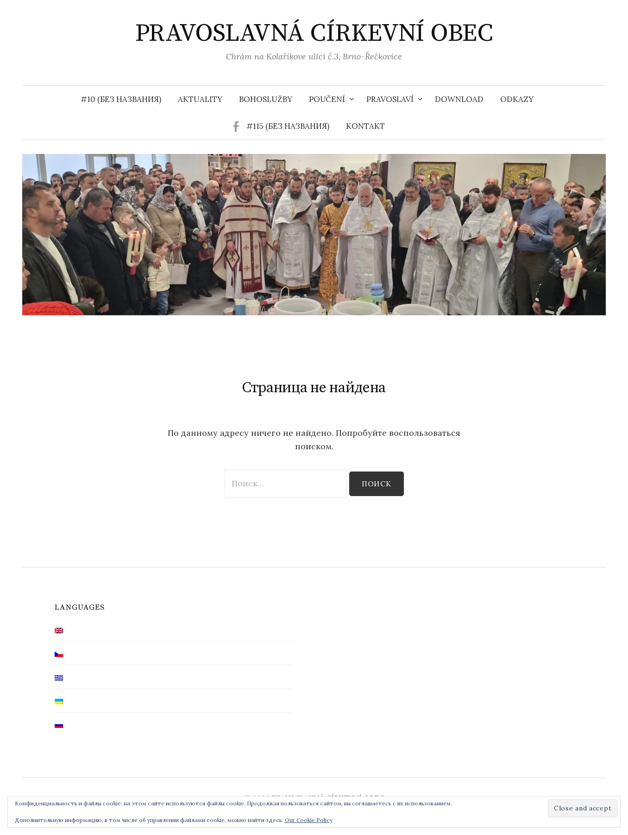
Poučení (327, 99)
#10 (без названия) (121, 99)
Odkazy (517, 99)
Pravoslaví (390, 99)
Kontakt (365, 126)
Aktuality (200, 99)
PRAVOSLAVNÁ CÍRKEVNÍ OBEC (314, 33)
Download (459, 99)
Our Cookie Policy (309, 819)
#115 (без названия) (287, 126)
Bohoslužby (265, 99)
